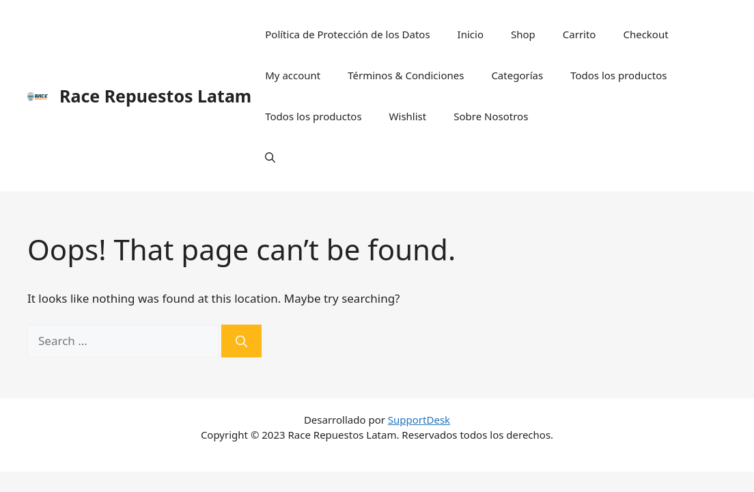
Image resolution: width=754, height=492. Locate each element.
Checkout (645, 34)
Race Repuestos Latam (155, 95)
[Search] (241, 341)
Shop (523, 34)
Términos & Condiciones (406, 75)
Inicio (471, 34)
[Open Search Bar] (270, 157)
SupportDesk (419, 419)
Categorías (517, 75)
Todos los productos (618, 75)
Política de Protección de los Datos (347, 34)
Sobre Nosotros (490, 116)
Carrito (579, 34)
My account (292, 75)
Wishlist (408, 116)
